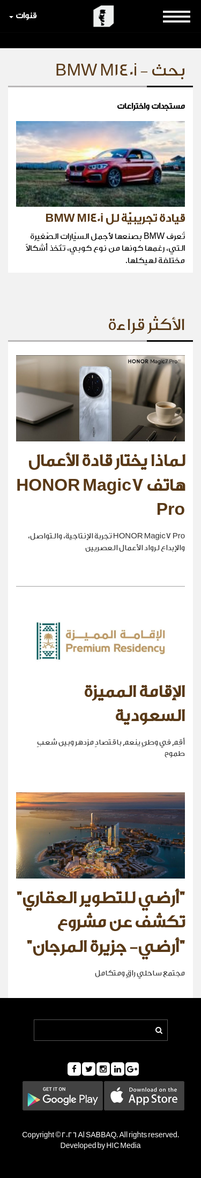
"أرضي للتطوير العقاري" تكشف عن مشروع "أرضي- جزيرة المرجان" (100, 922)
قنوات (22, 15)
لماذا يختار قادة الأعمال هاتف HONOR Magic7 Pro (100, 485)
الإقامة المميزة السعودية (134, 704)
